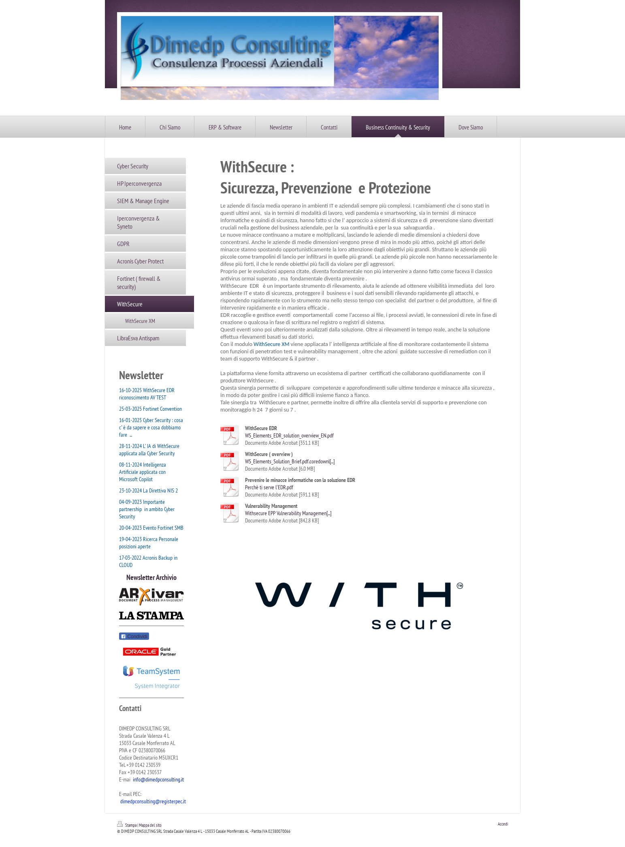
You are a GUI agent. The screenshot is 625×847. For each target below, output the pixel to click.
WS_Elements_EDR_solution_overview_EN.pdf (289, 435)
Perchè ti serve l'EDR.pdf (269, 487)
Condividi (134, 636)
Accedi (503, 824)
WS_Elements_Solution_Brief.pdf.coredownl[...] (290, 461)
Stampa (127, 825)
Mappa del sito (150, 825)
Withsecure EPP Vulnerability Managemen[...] (288, 513)
